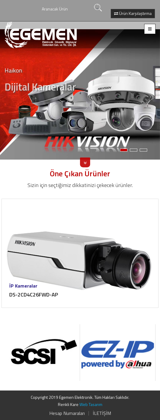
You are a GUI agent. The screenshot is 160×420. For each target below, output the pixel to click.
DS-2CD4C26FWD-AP (33, 295)
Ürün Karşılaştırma (133, 13)
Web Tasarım (90, 404)
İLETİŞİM (102, 413)
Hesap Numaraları (67, 413)
